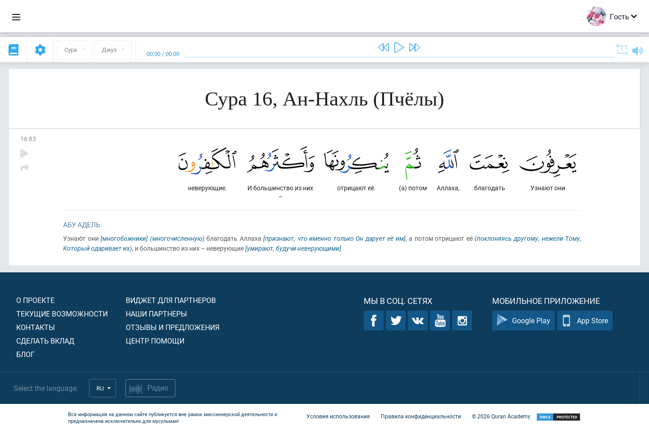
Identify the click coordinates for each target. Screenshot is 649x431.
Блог (25, 354)
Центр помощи (155, 340)
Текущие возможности (62, 313)
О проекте (35, 300)
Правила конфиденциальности (421, 416)
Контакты (35, 327)
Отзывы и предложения (172, 327)
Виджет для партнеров (171, 300)
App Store (585, 321)
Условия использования (338, 416)
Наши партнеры (156, 313)
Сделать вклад (45, 340)
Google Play (523, 321)
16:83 (28, 138)
